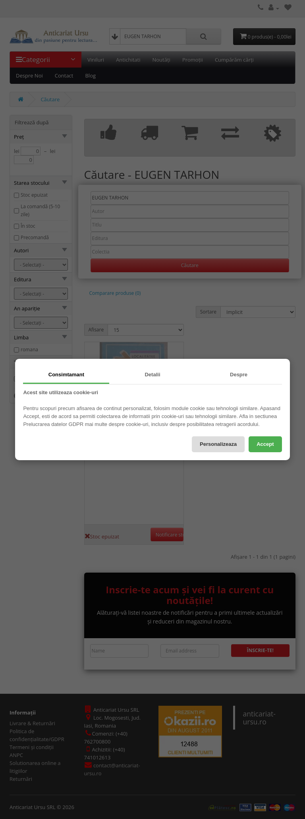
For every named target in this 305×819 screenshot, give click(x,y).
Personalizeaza (218, 444)
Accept (265, 444)
